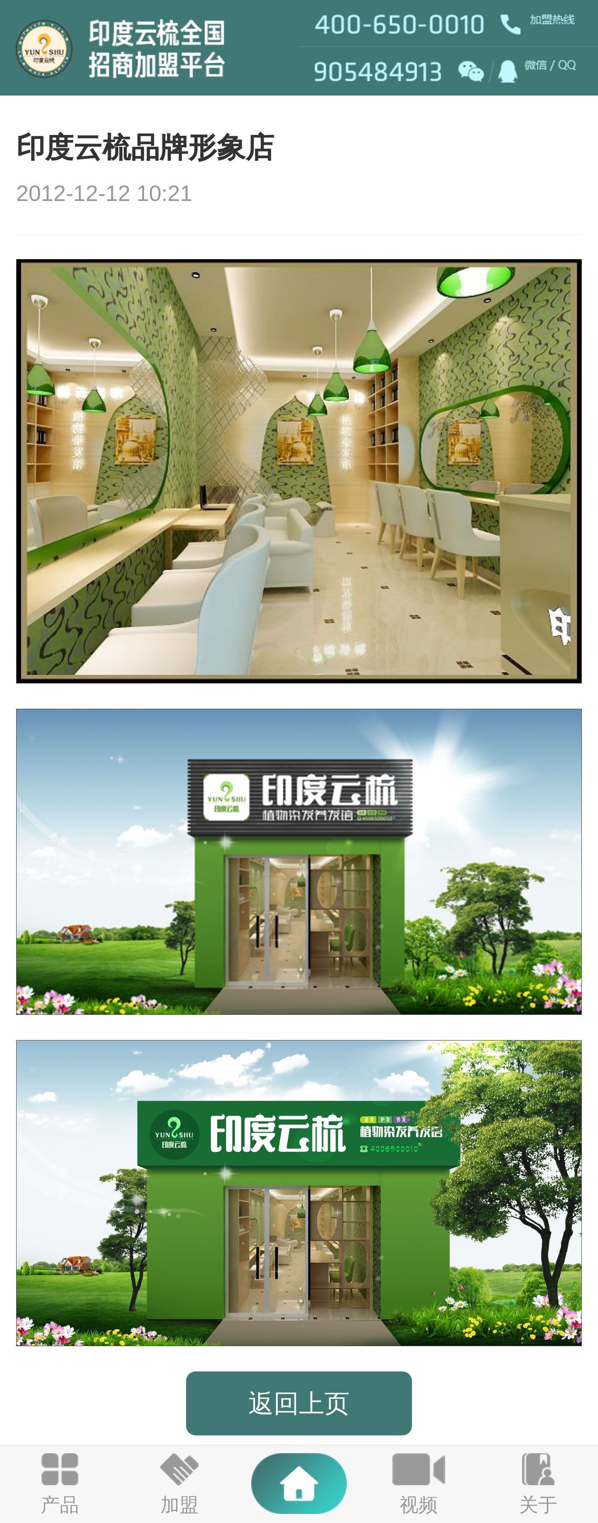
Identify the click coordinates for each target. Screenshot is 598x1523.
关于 (538, 1505)
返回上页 (299, 1403)
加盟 (179, 1505)
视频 (418, 1505)
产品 (60, 1505)
